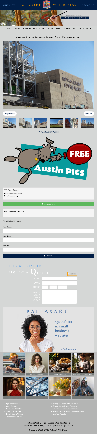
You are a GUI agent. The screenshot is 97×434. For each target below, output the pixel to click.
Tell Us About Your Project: (36, 296)
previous (10, 113)
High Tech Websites (13, 404)
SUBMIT (73, 274)
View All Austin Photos (49, 132)
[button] (14, 364)
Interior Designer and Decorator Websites (68, 411)
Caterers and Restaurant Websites (65, 409)
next (89, 113)
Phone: (36, 287)
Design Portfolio (22, 28)
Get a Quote (85, 28)
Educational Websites (14, 411)
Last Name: (7, 236)
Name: (37, 279)
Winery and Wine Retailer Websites (66, 404)
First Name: (7, 227)
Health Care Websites (14, 409)
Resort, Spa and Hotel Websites (65, 406)
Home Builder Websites (14, 414)
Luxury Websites (12, 406)
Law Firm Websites (60, 414)
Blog (58, 28)
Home (8, 28)
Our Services (39, 28)
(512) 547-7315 (88, 5)
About (51, 28)
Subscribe (48, 256)
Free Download (48, 204)
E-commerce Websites (14, 417)
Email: (6, 246)
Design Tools (70, 28)
